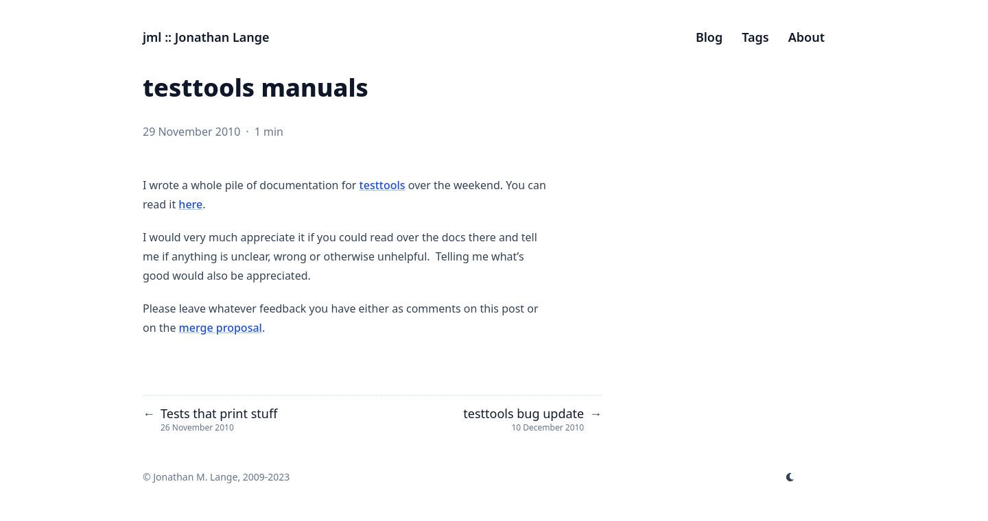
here (190, 204)
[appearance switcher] (790, 477)
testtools (382, 185)
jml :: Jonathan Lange (206, 37)
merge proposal (220, 327)
